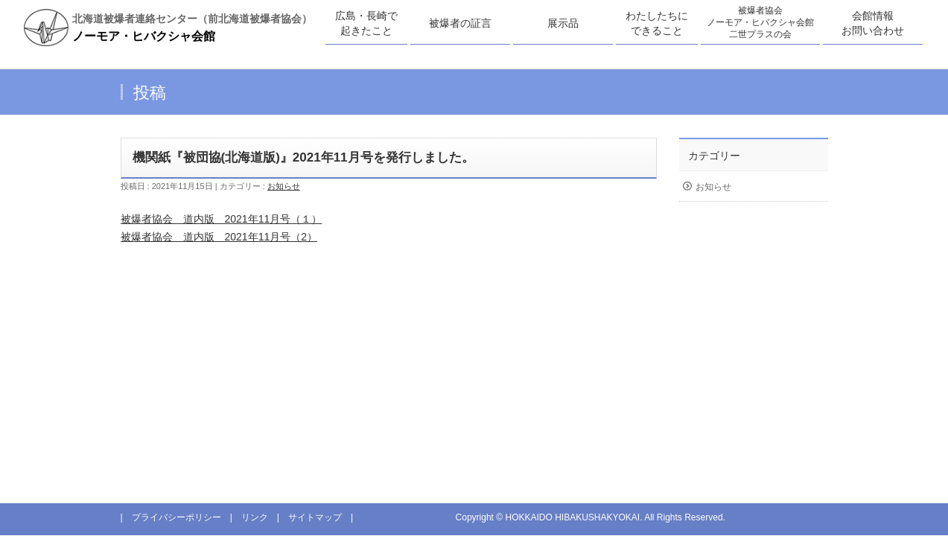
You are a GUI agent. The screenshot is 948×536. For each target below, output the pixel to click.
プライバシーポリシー (176, 517)
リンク (254, 517)
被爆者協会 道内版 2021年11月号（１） (221, 219)
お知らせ (283, 186)
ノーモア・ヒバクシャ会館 (143, 36)
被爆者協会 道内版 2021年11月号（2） (219, 237)
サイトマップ (315, 517)
